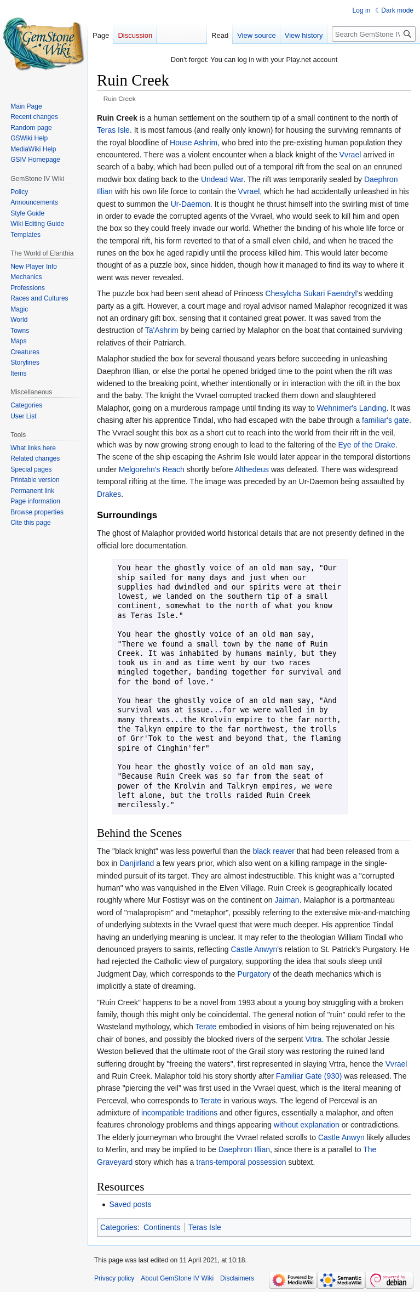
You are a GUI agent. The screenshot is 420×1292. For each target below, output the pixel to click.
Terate (206, 1026)
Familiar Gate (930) (309, 1076)
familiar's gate (385, 420)
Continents (161, 1227)
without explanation (307, 1124)
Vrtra (314, 1039)
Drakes (109, 494)
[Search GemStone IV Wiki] (374, 34)
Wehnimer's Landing (352, 408)
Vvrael (350, 154)
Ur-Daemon (190, 204)
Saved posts (130, 1204)
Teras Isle (113, 130)
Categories (118, 1227)
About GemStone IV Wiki (177, 1278)
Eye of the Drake (366, 444)
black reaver (274, 851)
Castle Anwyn (254, 949)
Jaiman (287, 900)
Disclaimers (237, 1278)
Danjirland (136, 863)
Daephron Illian (244, 1149)
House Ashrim (193, 142)
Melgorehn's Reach (152, 469)
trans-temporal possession (241, 1162)
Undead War (222, 179)
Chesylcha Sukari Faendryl (310, 293)
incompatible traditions (179, 1112)
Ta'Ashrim (162, 330)
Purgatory (254, 974)
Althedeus (252, 469)
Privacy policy (114, 1278)
